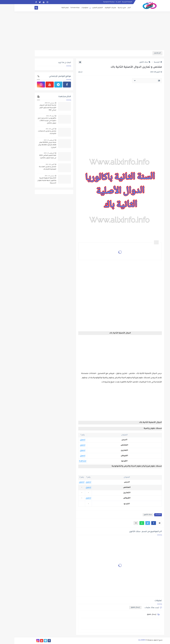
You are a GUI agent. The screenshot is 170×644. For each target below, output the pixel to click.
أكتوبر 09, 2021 (35, 164)
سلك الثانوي (130, 62)
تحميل (68, 440)
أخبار (114, 8)
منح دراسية (107, 8)
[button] (139, 523)
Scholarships (60, 8)
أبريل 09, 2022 (36, 116)
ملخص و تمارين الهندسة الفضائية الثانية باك (33, 168)
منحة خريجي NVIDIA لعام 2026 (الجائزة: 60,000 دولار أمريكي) (33, 145)
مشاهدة (68, 461)
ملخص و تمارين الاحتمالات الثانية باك (32, 132)
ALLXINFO (127, 640)
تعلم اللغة (50, 8)
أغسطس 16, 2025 (34, 140)
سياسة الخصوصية (94, 2)
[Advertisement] (85, 31)
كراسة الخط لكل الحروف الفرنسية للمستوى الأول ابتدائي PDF (33, 107)
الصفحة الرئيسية (113, 2)
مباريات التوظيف (96, 8)
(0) (66, 72)
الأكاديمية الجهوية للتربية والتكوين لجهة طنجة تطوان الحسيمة (32, 180)
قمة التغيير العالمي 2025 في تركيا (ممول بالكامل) (33, 157)
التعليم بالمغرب (82, 8)
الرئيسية (143, 62)
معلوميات (70, 8)
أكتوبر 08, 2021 (35, 129)
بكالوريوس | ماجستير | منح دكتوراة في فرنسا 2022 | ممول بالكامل (32, 120)
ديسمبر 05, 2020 (35, 103)
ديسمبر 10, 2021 (35, 176)
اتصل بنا (103, 2)
